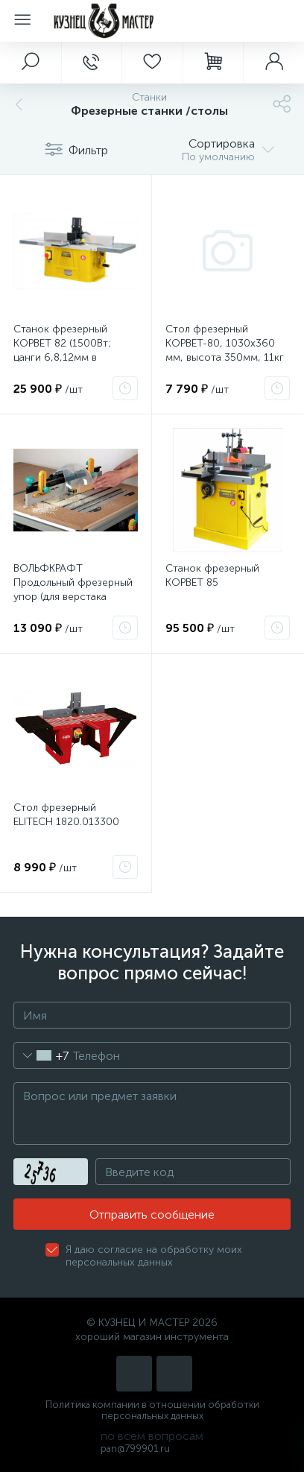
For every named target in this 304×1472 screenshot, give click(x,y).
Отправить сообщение (152, 1214)
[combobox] (41, 1055)
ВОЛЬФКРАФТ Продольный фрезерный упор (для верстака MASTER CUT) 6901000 (73, 589)
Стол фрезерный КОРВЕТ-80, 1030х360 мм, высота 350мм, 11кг (224, 343)
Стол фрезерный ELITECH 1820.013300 (66, 814)
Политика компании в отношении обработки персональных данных (152, 1410)
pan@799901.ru (135, 1448)
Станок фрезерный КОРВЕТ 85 (212, 575)
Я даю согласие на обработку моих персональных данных (154, 1256)
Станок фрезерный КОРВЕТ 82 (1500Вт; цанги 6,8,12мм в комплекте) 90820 (62, 350)
